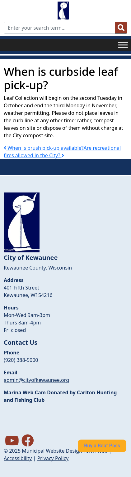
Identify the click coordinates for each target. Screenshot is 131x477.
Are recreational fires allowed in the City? (62, 151)
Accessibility (18, 458)
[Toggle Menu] (123, 45)
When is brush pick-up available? (43, 147)
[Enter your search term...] (59, 28)
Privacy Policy (52, 458)
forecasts (35, 431)
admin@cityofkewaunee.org (36, 380)
